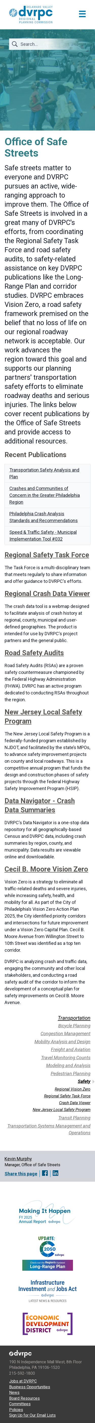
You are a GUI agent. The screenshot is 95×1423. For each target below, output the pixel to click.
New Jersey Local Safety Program (61, 1109)
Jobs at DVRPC (23, 1381)
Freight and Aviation (70, 1049)
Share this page (21, 1173)
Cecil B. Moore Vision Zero (46, 869)
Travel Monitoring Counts (65, 1057)
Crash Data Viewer (74, 1102)
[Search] (50, 44)
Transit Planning (74, 1117)
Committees (20, 1403)
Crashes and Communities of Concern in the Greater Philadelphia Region (44, 495)
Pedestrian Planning (70, 1073)
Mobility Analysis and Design (62, 1041)
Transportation (74, 1018)
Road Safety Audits (34, 653)
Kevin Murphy (18, 1158)
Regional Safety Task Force (47, 555)
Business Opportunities (29, 1387)
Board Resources (24, 1398)
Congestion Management (65, 1033)
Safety (84, 1081)
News (14, 1392)
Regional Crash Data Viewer (47, 594)
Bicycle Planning (74, 1025)
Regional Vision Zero (72, 1089)
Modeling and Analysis (68, 1065)
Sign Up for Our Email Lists (32, 1415)
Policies (16, 1409)
